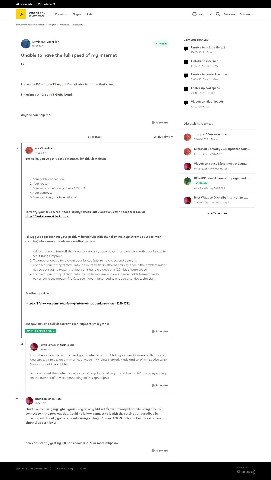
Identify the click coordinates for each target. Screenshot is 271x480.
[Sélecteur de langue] (202, 14)
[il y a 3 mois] (201, 139)
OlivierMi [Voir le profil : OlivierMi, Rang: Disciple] (212, 65)
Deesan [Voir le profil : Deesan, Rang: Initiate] (211, 52)
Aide (83, 468)
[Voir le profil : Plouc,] (187, 137)
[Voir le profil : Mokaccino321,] (187, 166)
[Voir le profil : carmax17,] (187, 152)
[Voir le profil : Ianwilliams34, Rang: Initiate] (34, 347)
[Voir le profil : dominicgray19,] (187, 200)
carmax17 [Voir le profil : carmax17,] (216, 154)
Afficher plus (217, 213)
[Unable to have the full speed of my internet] (40, 153)
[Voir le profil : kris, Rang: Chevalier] (29, 150)
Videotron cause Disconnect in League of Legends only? (221, 164)
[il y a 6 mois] (197, 79)
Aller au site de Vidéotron (34, 4)
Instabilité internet (204, 61)
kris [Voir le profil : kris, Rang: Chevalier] (37, 148)
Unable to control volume (209, 74)
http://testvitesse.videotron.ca (47, 216)
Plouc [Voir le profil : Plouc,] (214, 139)
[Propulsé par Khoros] (246, 471)
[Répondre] (160, 122)
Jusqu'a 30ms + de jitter (211, 134)
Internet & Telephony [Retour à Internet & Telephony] (71, 24)
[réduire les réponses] (17, 148)
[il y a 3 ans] (197, 66)
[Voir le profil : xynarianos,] (187, 181)
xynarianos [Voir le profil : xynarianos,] (218, 187)
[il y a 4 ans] (197, 52)
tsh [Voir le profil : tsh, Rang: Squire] (208, 106)
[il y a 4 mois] (200, 154)
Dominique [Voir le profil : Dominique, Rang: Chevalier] (39, 41)
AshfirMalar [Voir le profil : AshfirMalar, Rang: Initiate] (214, 79)
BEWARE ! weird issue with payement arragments (220, 178)
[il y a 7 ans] (197, 107)
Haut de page (65, 468)
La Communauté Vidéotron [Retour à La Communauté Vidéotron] (30, 24)
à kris (70, 345)
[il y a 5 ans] (198, 93)
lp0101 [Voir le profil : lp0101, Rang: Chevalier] (211, 93)
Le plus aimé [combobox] (163, 137)
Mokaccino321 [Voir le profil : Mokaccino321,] (218, 168)
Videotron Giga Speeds (207, 102)
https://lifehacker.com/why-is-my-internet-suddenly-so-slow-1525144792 (77, 303)
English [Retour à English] (52, 24)
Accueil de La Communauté (33, 468)
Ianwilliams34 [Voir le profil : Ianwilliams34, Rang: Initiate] (48, 345)
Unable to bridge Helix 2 (208, 47)
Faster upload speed (205, 88)
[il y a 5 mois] (201, 188)
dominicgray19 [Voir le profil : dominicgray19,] (220, 202)
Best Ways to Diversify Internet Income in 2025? (222, 198)
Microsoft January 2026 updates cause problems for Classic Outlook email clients (221, 149)
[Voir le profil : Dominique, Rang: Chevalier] (25, 43)
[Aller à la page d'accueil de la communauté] (32, 14)
